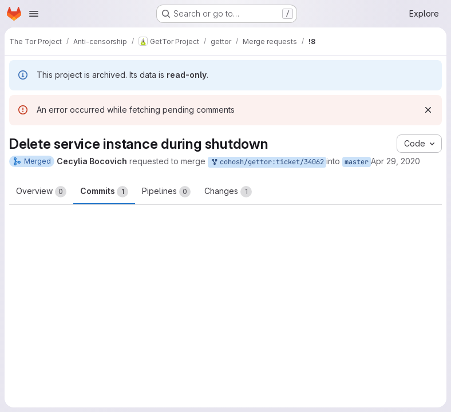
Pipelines (166, 191)
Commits (104, 191)
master (357, 162)
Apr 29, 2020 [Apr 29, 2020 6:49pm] (395, 161)
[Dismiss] (428, 110)
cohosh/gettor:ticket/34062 (267, 162)
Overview (41, 191)
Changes (228, 191)
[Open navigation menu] (34, 14)
